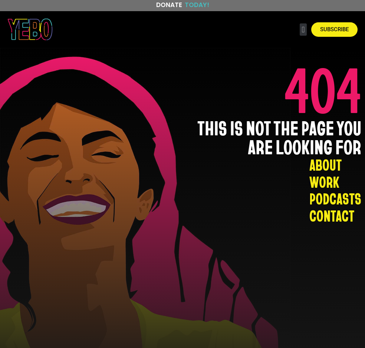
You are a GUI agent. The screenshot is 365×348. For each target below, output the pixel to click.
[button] (303, 29)
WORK (324, 181)
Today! (197, 4)
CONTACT (332, 216)
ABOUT (325, 164)
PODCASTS (335, 198)
